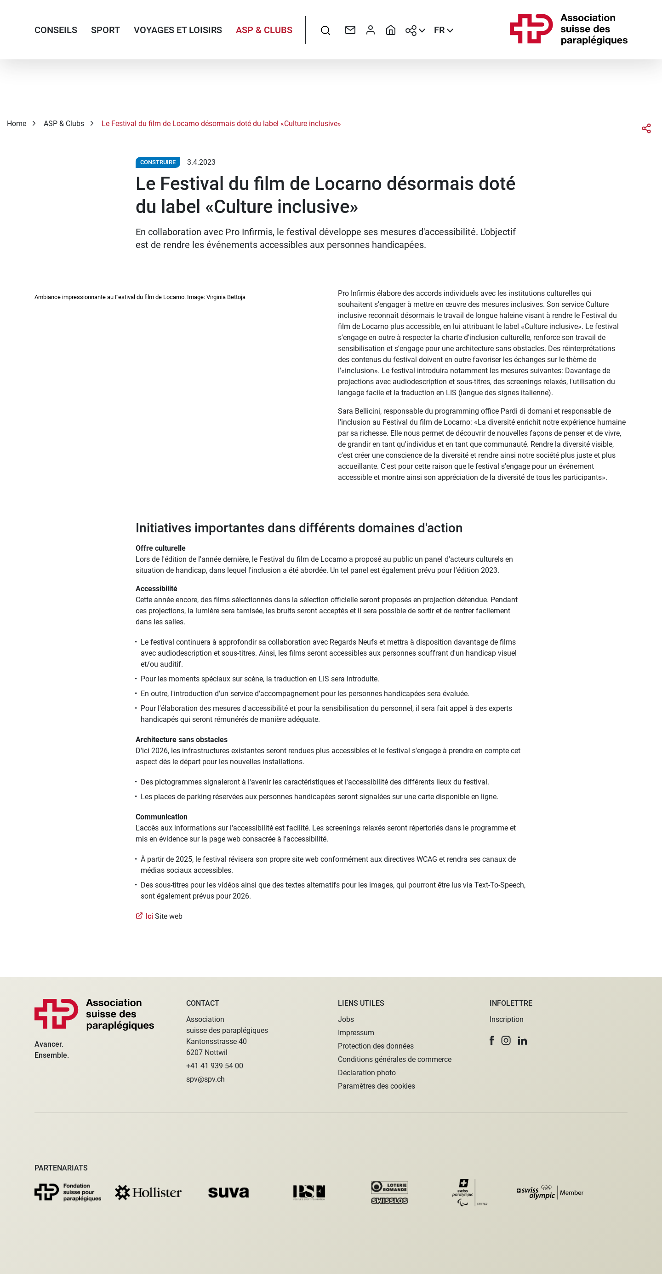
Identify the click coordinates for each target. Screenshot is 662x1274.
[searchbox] (325, 30)
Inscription (507, 1019)
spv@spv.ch (205, 1079)
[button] (492, 1040)
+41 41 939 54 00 (214, 1065)
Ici (150, 916)
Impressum (356, 1032)
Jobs (346, 1019)
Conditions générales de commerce (394, 1059)
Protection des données (376, 1046)
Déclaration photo (367, 1072)
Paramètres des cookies (376, 1086)
